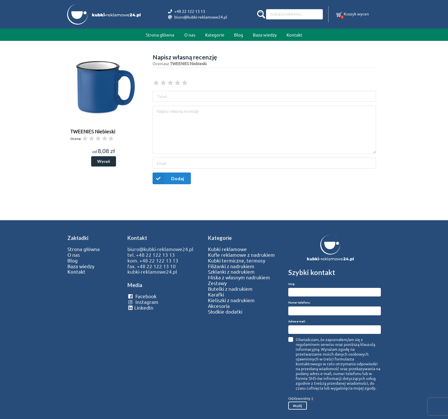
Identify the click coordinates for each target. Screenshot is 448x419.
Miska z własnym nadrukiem (239, 277)
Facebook (141, 296)
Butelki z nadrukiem (230, 289)
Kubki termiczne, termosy (236, 260)
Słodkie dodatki (225, 311)
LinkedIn (140, 307)
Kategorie (214, 34)
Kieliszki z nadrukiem (231, 300)
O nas (189, 34)
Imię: (291, 284)
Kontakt (294, 34)
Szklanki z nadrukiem (231, 271)
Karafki (216, 294)
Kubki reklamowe (227, 249)
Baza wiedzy (265, 34)
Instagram (142, 302)
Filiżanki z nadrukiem (231, 266)
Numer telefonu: (299, 302)
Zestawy (217, 283)
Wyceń (103, 161)
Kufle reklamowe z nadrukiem (241, 255)
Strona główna (160, 34)
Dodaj (168, 178)
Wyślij (297, 406)
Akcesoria (219, 306)
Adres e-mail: (296, 321)
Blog (238, 34)
